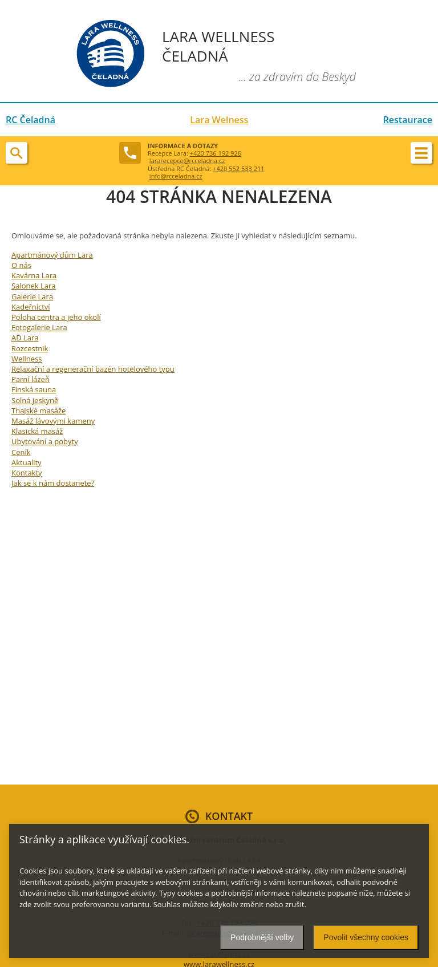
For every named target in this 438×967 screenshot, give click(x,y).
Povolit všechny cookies (365, 937)
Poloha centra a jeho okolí (56, 317)
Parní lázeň (30, 379)
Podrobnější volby (262, 937)
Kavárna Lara (33, 275)
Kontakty (26, 473)
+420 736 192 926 (215, 153)
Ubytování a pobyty (44, 441)
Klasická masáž (37, 431)
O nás (21, 265)
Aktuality (26, 462)
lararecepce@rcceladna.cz (187, 160)
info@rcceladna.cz (175, 176)
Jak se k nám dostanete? (52, 483)
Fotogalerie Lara (39, 327)
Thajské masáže (38, 410)
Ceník (21, 452)
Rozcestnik (29, 348)
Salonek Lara (33, 286)
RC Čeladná (30, 120)
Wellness (26, 359)
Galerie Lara (32, 296)
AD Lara (25, 337)
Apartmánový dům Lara (52, 255)
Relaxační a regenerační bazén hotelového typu (93, 369)
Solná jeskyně (34, 400)
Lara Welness (219, 120)
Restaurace (407, 120)
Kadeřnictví (30, 307)
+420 (238, 168)
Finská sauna (33, 389)
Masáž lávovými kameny (53, 421)
